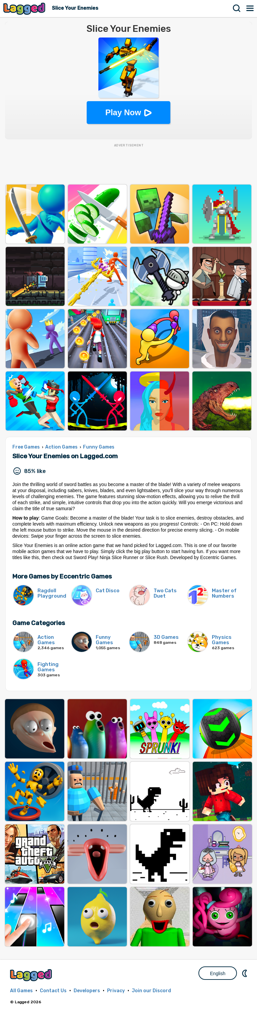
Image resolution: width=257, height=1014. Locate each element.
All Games (21, 991)
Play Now (123, 112)
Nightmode (245, 973)
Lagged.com (32, 975)
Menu (250, 8)
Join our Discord (151, 991)
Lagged (25, 8)
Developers (87, 991)
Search (237, 8)
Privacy (116, 991)
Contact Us (53, 991)
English (218, 973)
